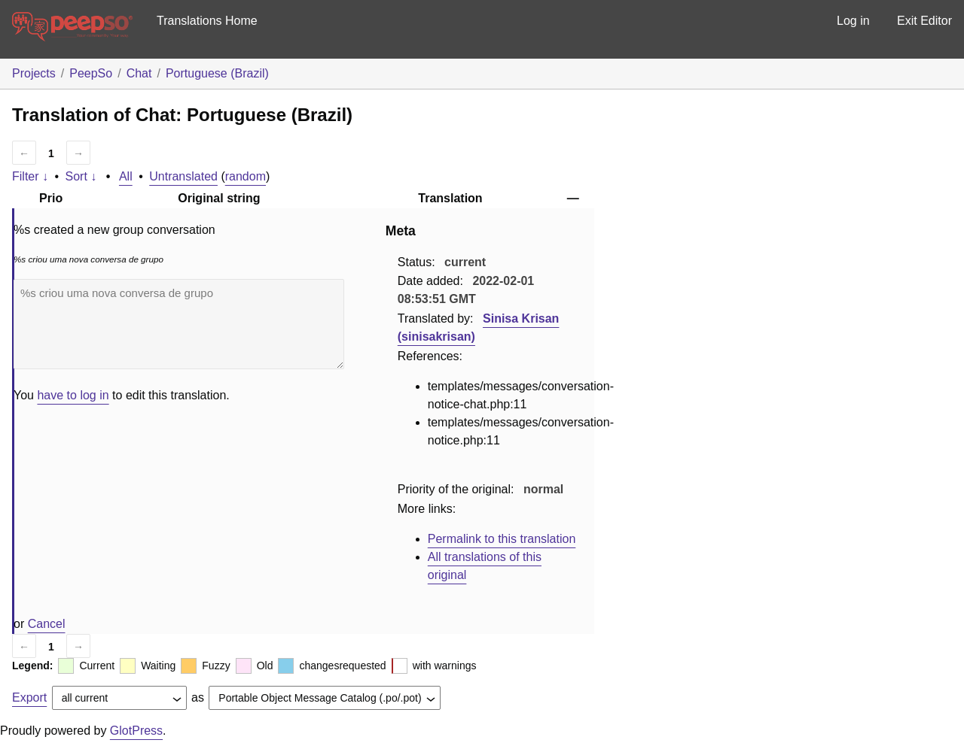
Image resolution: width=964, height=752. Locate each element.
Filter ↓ (30, 176)
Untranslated (183, 176)
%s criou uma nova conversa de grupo (179, 324)
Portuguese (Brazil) (217, 73)
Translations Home (207, 20)
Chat (139, 73)
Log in (853, 20)
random (245, 176)
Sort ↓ (81, 176)
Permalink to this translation (502, 538)
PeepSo (90, 73)
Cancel (47, 623)
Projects (34, 73)
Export (29, 697)
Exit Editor (924, 20)
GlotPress (136, 730)
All (126, 176)
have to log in (72, 395)
